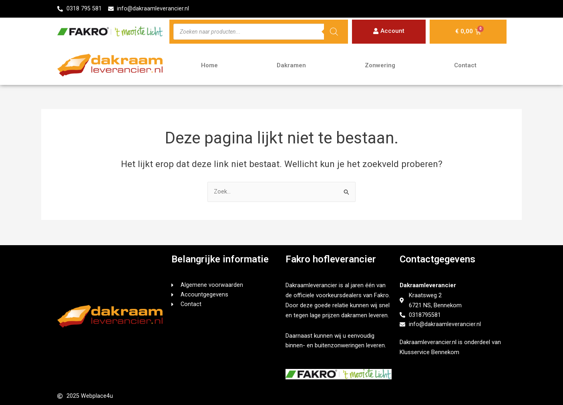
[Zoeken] (334, 32)
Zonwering (380, 65)
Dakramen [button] (291, 65)
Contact (465, 65)
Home (209, 65)
